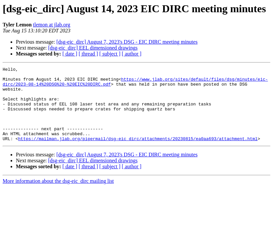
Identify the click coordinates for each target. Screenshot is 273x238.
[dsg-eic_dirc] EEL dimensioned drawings (93, 48)
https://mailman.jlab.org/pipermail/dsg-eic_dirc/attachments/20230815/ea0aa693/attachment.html (137, 153)
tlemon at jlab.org (51, 24)
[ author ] (132, 54)
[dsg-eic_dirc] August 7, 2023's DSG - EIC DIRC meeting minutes (127, 42)
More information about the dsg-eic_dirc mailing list (58, 196)
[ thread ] (88, 54)
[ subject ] (109, 54)
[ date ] (69, 54)
